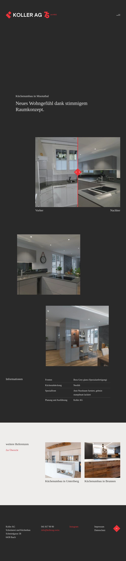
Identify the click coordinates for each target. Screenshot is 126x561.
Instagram (74, 526)
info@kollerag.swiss (50, 530)
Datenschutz (99, 530)
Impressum (99, 526)
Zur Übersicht (12, 450)
